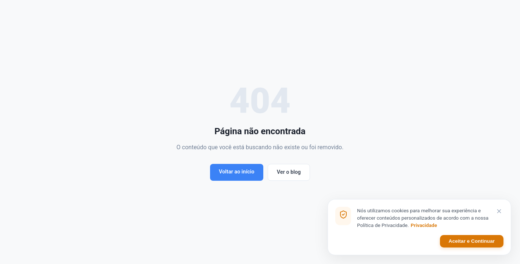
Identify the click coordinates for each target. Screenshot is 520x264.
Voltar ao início (236, 172)
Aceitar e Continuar (472, 241)
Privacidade (424, 225)
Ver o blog (289, 172)
